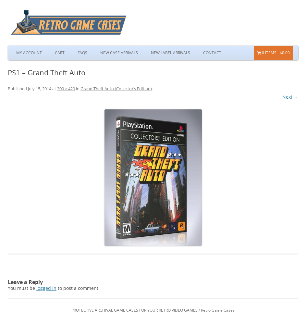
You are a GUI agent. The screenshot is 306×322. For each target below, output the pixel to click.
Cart (60, 53)
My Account (29, 53)
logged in (46, 288)
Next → (290, 97)
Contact (212, 53)
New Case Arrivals (119, 53)
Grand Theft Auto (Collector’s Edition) (116, 89)
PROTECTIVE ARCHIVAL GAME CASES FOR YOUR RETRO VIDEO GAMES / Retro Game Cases (153, 310)
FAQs (82, 53)
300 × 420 (66, 89)
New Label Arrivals (170, 53)
